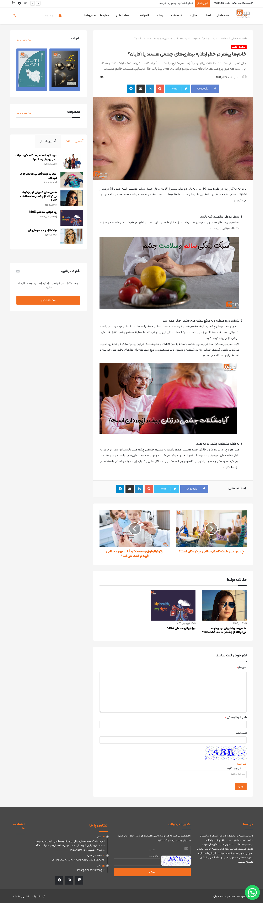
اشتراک (144, 16)
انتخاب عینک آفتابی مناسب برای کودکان (35, 177)
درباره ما (104, 16)
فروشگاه (176, 16)
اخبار (208, 16)
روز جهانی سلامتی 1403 (181, 628)
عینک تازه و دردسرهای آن (39, 231)
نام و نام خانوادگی (236, 718)
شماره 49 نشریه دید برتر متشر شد (176, 4)
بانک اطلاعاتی (124, 16)
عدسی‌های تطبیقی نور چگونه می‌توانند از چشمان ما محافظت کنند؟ (224, 630)
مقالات (193, 16)
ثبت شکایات (38, 895)
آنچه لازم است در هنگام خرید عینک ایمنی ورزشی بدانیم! (36, 158)
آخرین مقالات (74, 141)
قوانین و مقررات (21, 895)
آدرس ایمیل (241, 733)
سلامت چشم (210, 39)
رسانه (160, 16)
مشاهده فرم (48, 302)
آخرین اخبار (48, 141)
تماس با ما (90, 16)
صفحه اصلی (222, 16)
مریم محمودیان (221, 895)
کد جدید (241, 764)
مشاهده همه (23, 40)
